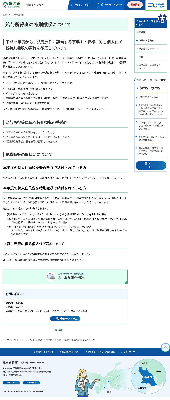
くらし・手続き (27, 343)
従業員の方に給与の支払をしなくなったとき (30, 132)
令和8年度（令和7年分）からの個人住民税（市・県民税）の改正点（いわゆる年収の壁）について (151, 109)
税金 (141, 57)
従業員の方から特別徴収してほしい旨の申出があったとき (38, 137)
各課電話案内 (31, 386)
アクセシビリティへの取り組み (101, 355)
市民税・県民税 (146, 40)
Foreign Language (113, 4)
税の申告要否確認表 (148, 97)
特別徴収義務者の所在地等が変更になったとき (32, 141)
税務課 (142, 32)
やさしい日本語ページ (84, 5)
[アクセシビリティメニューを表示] (162, 18)
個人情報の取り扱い (70, 355)
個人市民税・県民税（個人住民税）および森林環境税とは (151, 151)
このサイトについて (44, 355)
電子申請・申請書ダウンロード (151, 66)
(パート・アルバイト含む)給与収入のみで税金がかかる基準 (151, 125)
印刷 (60, 333)
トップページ (9, 343)
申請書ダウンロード (148, 49)
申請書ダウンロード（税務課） (59, 109)
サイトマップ (129, 355)
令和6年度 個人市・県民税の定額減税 (151, 138)
